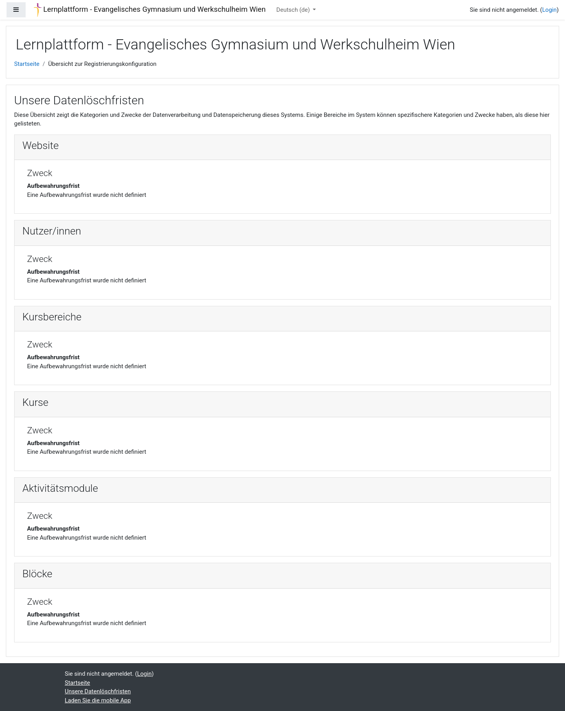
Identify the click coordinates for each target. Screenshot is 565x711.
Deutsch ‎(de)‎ (293, 9)
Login (549, 9)
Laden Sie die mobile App (98, 700)
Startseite (27, 63)
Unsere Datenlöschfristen (98, 691)
